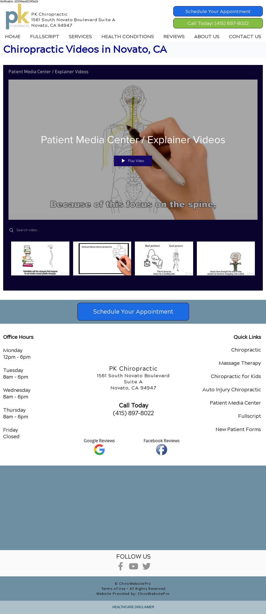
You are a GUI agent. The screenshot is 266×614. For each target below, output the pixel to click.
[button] (80, 36)
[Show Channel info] (252, 72)
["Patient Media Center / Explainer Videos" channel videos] (133, 262)
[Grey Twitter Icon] (146, 566)
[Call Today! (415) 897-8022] (218, 23)
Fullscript (249, 416)
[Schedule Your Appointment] (218, 11)
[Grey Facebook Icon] (120, 566)
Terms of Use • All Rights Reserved (133, 588)
